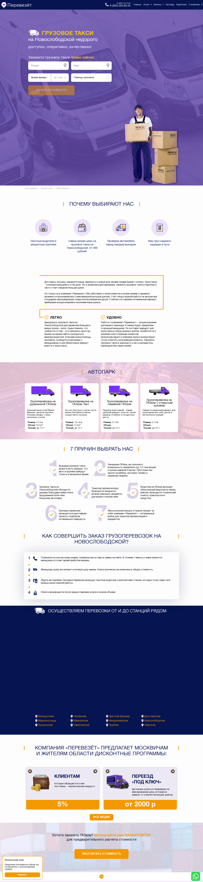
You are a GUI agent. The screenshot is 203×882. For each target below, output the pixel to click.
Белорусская (46, 716)
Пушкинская (45, 725)
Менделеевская (118, 721)
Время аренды (39, 78)
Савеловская (81, 725)
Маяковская (80, 721)
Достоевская (152, 716)
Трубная (114, 725)
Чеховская (79, 716)
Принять (22, 875)
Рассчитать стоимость (101, 854)
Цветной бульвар (119, 716)
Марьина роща (47, 721)
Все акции (101, 817)
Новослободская (154, 721)
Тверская (149, 725)
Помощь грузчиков (84, 78)
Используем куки (14, 860)
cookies (8, 869)
